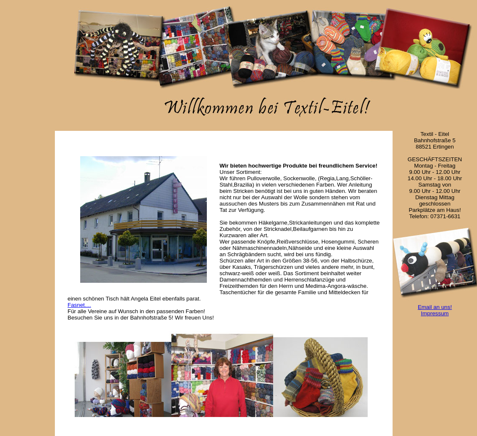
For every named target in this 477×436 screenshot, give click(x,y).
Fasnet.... (79, 305)
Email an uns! (435, 307)
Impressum (435, 313)
